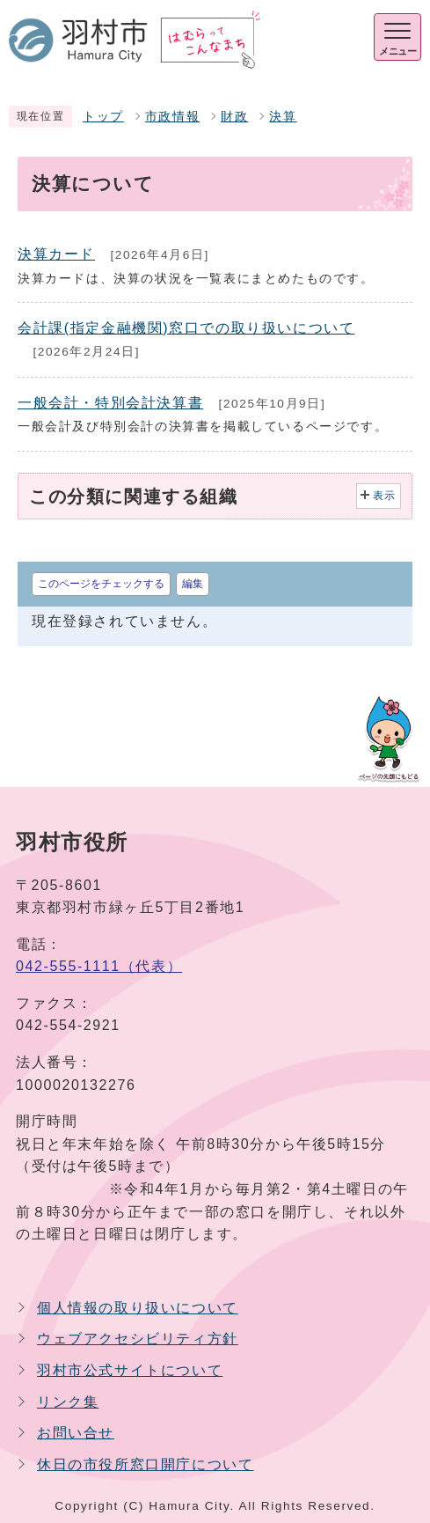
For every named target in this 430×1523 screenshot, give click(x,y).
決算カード (56, 253)
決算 (282, 116)
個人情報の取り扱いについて (137, 1307)
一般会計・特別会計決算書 (110, 402)
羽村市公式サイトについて (129, 1370)
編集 (192, 584)
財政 (234, 116)
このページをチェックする (101, 584)
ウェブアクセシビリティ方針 (137, 1338)
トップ (103, 116)
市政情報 (172, 116)
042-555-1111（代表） (99, 966)
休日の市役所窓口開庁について (145, 1464)
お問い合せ (75, 1432)
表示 (385, 495)
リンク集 (67, 1401)
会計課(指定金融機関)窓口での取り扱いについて (186, 327)
